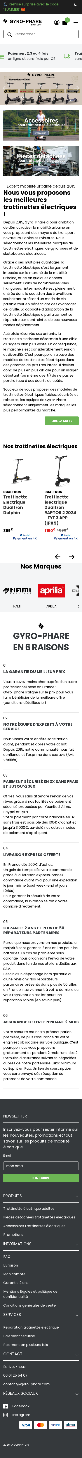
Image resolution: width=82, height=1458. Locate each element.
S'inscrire (41, 1178)
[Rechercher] (41, 34)
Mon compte (14, 1274)
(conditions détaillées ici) (24, 702)
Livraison (10, 1265)
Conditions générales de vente (29, 1305)
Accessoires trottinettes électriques (34, 1225)
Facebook (21, 1406)
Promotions (13, 1234)
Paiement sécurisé (19, 1336)
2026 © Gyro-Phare (16, 1444)
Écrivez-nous (14, 1366)
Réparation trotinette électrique (31, 1327)
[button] (5, 88)
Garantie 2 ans (15, 1282)
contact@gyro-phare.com (26, 1384)
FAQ (6, 1256)
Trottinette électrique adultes (28, 1208)
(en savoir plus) (48, 1000)
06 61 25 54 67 (15, 1375)
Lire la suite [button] (61, 421)
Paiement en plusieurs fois (25, 1344)
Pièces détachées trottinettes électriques (39, 1217)
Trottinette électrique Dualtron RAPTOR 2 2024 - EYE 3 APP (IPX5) (60, 510)
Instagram (21, 1414)
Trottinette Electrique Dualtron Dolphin (15, 505)
